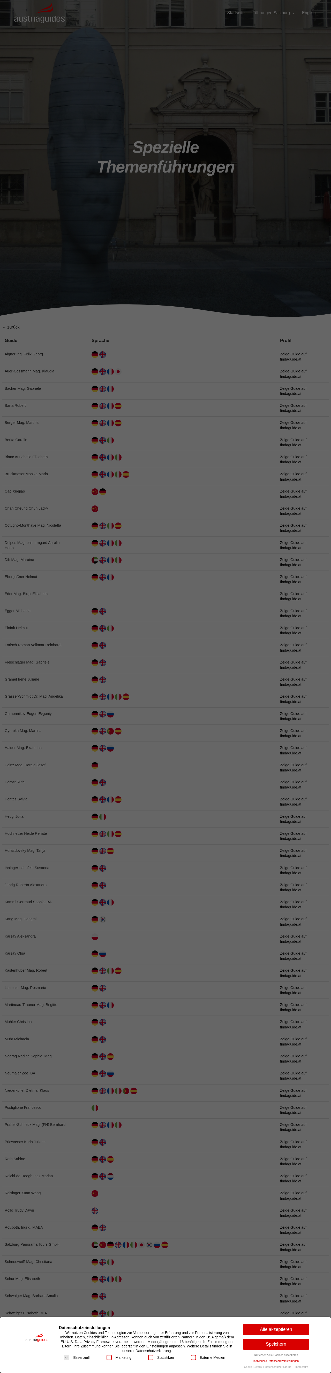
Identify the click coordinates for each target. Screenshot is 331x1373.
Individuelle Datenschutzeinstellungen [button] (276, 1360)
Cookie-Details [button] (253, 1366)
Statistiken (161, 1357)
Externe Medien (208, 1357)
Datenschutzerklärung (278, 1366)
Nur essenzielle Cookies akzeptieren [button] (276, 1354)
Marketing (119, 1357)
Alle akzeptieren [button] (276, 1329)
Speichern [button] (276, 1344)
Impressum (301, 1366)
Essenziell (76, 1357)
